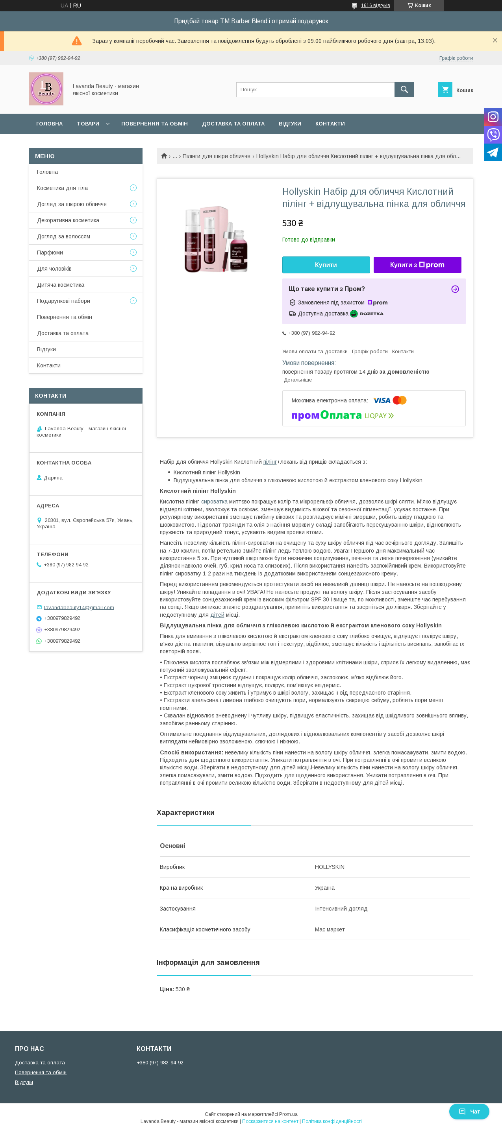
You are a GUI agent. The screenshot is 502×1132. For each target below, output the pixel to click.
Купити (326, 265)
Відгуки (290, 124)
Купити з (417, 265)
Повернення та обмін (154, 124)
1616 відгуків (375, 5)
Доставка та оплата (233, 124)
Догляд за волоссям (63, 236)
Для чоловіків (54, 268)
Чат (469, 1111)
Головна (49, 124)
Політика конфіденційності (332, 1121)
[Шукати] (404, 89)
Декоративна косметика (68, 220)
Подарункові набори (63, 301)
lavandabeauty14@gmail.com (79, 607)
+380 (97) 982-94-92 (160, 1063)
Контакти (330, 124)
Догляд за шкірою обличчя (72, 204)
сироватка (214, 501)
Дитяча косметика (60, 285)
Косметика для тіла (62, 188)
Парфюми (50, 252)
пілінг (270, 462)
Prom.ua (288, 1114)
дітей (217, 615)
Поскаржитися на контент (270, 1121)
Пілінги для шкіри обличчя (216, 156)
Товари (88, 124)
